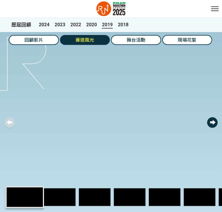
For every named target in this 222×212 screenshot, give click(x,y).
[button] (214, 8)
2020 (91, 24)
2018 (123, 24)
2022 (76, 24)
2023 (60, 24)
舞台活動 (136, 40)
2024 (44, 24)
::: (2, 3)
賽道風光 (84, 40)
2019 (107, 24)
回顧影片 (33, 40)
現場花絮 (187, 40)
